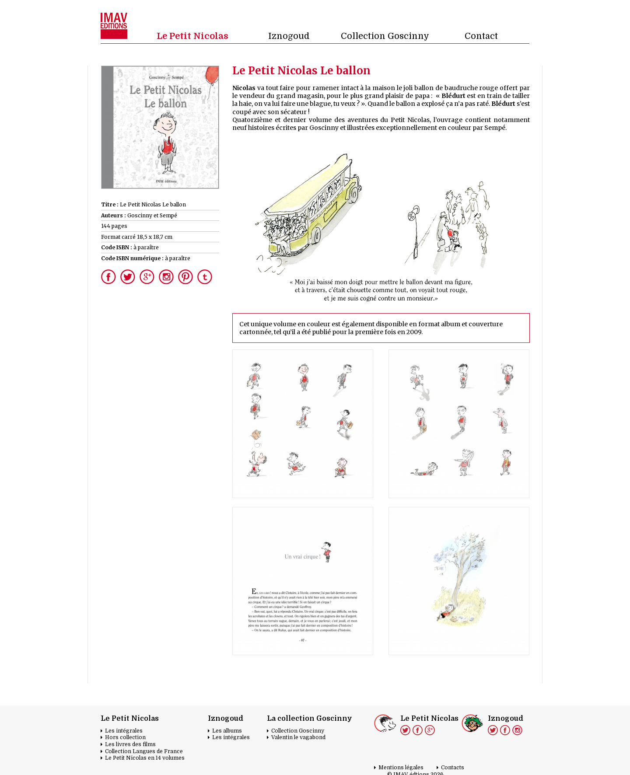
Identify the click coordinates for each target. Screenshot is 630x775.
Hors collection (125, 737)
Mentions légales (401, 768)
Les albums (227, 731)
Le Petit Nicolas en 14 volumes (145, 758)
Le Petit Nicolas (192, 36)
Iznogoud (289, 36)
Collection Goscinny (385, 36)
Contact (481, 36)
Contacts (452, 768)
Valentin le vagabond (298, 737)
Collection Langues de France (144, 751)
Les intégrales (124, 731)
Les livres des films (130, 744)
